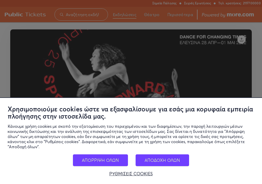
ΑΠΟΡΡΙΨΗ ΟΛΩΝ (100, 163)
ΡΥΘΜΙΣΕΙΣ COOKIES (131, 176)
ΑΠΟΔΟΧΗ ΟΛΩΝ (162, 163)
